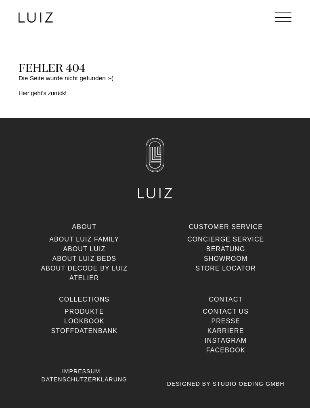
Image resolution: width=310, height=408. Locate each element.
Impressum (81, 371)
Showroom (226, 258)
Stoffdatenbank (84, 330)
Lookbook (84, 321)
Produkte (84, 311)
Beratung (225, 249)
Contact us (226, 311)
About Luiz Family (84, 239)
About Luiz (84, 249)
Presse (225, 321)
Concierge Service (225, 239)
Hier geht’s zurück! (43, 93)
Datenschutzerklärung (84, 379)
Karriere (225, 330)
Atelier (84, 278)
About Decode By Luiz (84, 268)
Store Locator (225, 268)
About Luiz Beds (84, 258)
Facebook (225, 350)
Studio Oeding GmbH (249, 384)
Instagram (226, 340)
